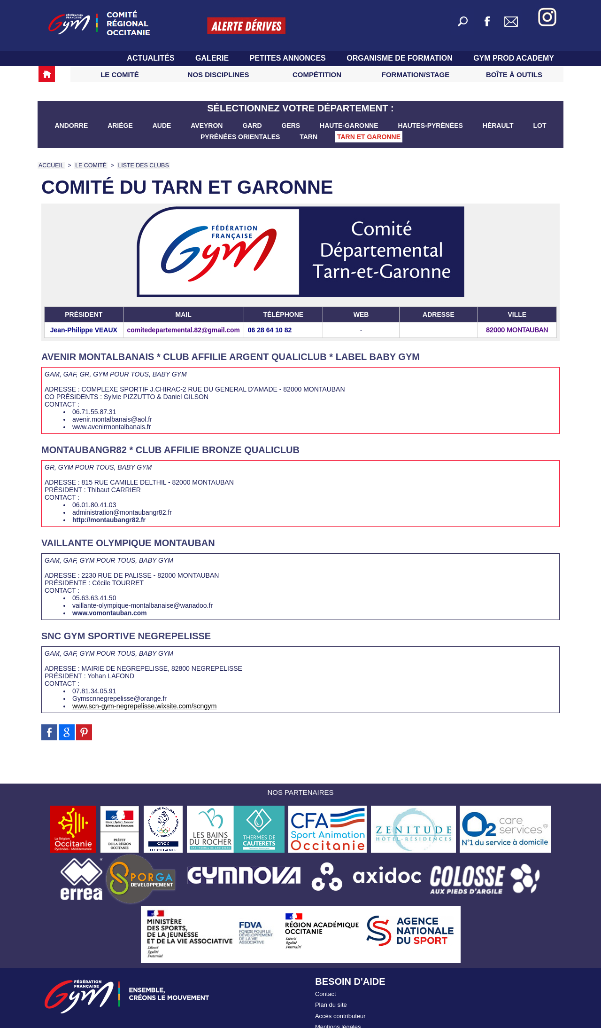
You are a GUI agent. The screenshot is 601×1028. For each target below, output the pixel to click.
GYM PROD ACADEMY (513, 58)
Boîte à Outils (514, 74)
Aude (163, 125)
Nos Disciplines (218, 74)
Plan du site (331, 1003)
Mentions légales (338, 1023)
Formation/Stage (415, 74)
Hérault (499, 125)
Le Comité (119, 74)
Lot (540, 125)
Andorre (72, 125)
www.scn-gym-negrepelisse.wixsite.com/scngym (142, 706)
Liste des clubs (140, 165)
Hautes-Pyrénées (431, 125)
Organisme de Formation (401, 58)
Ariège (121, 125)
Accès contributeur (340, 1013)
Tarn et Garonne (369, 137)
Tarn (309, 137)
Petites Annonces (289, 58)
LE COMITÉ (89, 165)
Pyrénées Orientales (241, 137)
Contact (325, 993)
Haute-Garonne (350, 125)
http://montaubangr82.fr (106, 520)
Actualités (152, 58)
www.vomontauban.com (107, 613)
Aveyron (207, 125)
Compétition (317, 74)
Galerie (213, 58)
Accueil (51, 165)
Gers (292, 125)
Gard (252, 125)
